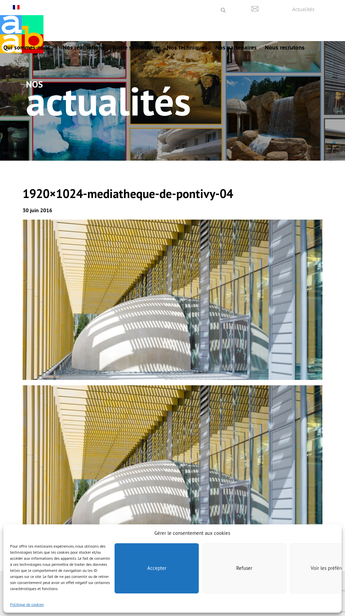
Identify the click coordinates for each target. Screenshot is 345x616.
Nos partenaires (236, 47)
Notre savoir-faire (136, 47)
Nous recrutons (285, 47)
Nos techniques (187, 47)
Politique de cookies (27, 604)
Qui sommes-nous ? (29, 47)
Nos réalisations (84, 47)
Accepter (156, 568)
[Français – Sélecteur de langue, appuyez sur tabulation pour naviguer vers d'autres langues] (17, 7)
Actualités (303, 9)
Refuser (244, 568)
